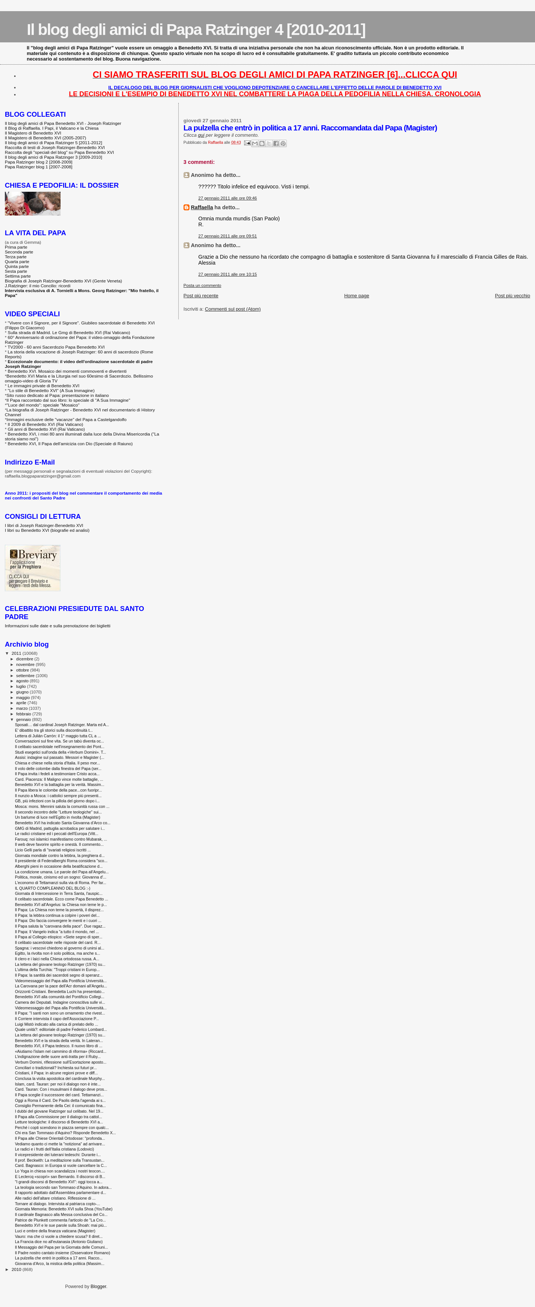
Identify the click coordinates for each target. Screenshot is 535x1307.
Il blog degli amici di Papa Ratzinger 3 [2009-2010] (53, 157)
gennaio (24, 719)
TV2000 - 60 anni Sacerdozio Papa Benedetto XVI (56, 346)
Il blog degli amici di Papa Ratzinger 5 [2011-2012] (53, 142)
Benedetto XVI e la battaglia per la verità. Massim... (59, 784)
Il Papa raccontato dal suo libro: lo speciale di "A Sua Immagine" (68, 400)
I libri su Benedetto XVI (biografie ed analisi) (47, 530)
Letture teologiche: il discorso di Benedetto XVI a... (59, 1122)
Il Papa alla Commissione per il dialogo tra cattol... (58, 1116)
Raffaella (202, 207)
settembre (26, 675)
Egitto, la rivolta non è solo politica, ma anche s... (57, 953)
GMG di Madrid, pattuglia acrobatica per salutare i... (60, 828)
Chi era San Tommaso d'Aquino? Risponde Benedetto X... (65, 1132)
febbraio (24, 714)
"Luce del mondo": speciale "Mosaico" (43, 404)
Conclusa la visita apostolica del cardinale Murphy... (60, 1078)
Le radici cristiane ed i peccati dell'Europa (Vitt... (56, 833)
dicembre (25, 659)
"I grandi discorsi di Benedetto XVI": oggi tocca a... (59, 1182)
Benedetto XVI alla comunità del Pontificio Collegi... (59, 996)
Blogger (98, 1286)
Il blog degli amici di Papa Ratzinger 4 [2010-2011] (196, 29)
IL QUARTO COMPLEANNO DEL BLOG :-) (52, 888)
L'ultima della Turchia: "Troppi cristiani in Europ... (57, 969)
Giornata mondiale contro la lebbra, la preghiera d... (60, 855)
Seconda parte (19, 251)
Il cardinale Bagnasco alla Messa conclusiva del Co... (61, 1214)
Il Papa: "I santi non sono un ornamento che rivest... (60, 1013)
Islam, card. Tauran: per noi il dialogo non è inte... (58, 1084)
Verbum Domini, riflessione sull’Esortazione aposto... (60, 1062)
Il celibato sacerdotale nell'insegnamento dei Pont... (59, 746)
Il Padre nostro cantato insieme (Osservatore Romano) (62, 1253)
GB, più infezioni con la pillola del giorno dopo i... (57, 801)
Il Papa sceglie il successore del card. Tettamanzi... (59, 1095)
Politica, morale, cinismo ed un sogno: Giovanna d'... (60, 877)
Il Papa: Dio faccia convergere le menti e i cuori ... (58, 920)
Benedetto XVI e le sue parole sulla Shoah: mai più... (61, 1225)
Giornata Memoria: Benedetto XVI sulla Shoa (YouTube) (64, 1209)
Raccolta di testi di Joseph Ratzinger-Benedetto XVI (55, 147)
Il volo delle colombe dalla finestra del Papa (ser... (58, 768)
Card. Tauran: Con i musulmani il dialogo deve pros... (61, 1089)
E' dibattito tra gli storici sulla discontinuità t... (54, 730)
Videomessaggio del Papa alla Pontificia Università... (61, 980)
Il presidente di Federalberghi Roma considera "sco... (61, 860)
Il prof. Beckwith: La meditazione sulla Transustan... (59, 1160)
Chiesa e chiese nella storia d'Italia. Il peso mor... (57, 763)
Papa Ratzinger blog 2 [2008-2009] (38, 161)
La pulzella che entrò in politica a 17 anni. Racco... (59, 1258)
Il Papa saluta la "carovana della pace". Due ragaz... (60, 926)
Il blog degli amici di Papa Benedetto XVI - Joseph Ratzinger (63, 123)
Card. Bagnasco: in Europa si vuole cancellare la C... (61, 1165)
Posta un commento (202, 285)
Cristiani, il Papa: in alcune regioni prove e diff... (56, 1073)
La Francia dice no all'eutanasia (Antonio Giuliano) (59, 1241)
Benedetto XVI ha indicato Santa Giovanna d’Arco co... (62, 823)
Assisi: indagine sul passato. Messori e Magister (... (59, 757)
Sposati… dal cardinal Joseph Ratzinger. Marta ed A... (62, 724)
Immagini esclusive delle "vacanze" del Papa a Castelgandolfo (67, 419)
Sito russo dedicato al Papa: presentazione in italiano (58, 395)
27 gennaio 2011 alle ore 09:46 (227, 198)
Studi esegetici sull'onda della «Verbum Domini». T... (60, 752)
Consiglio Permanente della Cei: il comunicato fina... (60, 1105)
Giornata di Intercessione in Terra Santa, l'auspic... (59, 893)
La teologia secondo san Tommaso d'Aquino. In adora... (63, 1187)
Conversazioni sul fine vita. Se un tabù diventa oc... (59, 741)
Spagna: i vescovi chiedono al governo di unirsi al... (59, 948)
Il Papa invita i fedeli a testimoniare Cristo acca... (57, 773)
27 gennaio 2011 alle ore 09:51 (227, 236)
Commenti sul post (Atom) (233, 309)
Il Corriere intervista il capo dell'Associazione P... (57, 1018)
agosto (23, 681)
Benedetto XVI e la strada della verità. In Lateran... (59, 1040)
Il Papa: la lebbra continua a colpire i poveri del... (57, 915)
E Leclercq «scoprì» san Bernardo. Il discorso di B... (60, 1176)
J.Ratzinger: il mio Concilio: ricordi (38, 285)
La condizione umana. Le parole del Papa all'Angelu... (62, 872)
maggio (23, 697)
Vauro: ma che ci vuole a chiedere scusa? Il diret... (59, 1236)
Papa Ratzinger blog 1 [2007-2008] (38, 166)
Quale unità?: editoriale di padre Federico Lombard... (61, 1029)
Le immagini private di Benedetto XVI (44, 385)
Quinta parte (17, 266)
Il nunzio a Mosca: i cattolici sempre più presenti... (58, 795)
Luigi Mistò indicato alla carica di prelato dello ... (56, 1024)
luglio (21, 686)
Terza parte (16, 256)
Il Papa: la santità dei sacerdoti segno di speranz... (59, 975)
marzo (22, 708)
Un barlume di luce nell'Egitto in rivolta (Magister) (57, 817)
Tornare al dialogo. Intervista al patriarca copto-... (57, 1203)
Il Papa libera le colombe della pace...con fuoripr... (58, 790)
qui (201, 135)
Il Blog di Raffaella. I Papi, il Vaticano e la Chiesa (51, 128)
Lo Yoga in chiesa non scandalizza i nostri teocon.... (60, 1171)
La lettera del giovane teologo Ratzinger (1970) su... (60, 964)
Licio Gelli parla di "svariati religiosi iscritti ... (53, 850)
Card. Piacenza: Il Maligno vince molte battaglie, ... (59, 779)
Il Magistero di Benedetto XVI (33, 132)
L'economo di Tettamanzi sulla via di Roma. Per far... (60, 882)
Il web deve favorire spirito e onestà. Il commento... (59, 844)
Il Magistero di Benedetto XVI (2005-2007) (45, 137)
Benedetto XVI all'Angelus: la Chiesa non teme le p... (61, 904)
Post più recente (201, 295)
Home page (356, 295)
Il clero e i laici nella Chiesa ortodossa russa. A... (57, 959)
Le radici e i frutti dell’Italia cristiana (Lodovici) (54, 1149)
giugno (23, 692)
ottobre (23, 670)
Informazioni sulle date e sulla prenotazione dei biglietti (57, 625)
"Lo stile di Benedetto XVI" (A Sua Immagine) (51, 390)
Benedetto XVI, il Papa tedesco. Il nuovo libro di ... (58, 1046)
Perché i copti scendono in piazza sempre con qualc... (62, 1127)
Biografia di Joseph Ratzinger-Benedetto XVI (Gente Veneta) (63, 280)
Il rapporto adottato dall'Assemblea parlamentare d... (60, 1192)
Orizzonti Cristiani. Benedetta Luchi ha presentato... (60, 991)
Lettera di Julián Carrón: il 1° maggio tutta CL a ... (58, 736)
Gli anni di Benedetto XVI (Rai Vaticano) (46, 429)
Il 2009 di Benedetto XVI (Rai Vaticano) (45, 424)
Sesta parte (16, 271)
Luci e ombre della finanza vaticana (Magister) (55, 1231)
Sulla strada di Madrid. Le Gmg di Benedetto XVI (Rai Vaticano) (69, 332)
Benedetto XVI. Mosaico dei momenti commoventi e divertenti (67, 371)
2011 (17, 653)
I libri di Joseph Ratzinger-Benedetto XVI (44, 525)
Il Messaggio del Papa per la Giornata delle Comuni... (61, 1247)
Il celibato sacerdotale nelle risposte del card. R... (58, 942)
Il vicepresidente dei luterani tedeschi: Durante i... (58, 1154)
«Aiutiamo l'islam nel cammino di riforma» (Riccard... (60, 1051)
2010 (17, 1269)
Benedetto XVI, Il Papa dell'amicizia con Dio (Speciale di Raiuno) (70, 443)
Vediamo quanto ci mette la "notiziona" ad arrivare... (60, 1144)
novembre (26, 664)
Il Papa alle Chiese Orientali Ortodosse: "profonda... (60, 1138)
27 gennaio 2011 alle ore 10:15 (227, 274)
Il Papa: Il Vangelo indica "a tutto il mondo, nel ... (57, 931)
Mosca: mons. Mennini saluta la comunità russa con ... (62, 806)
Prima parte (16, 247)
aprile (21, 703)
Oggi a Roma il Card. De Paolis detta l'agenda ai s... (60, 1100)
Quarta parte (17, 261)
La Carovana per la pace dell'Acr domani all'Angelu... (61, 986)
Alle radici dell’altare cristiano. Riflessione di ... (55, 1198)
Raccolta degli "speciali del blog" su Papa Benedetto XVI (59, 152)
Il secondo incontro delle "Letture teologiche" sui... (58, 812)
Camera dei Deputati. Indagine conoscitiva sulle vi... (60, 1002)
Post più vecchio (512, 295)
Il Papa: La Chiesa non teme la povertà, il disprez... (59, 910)
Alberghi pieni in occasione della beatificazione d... (59, 866)
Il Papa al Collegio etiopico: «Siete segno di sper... (58, 937)
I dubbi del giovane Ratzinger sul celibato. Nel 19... (59, 1111)
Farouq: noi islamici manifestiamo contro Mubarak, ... (61, 839)
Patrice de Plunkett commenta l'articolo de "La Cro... (60, 1220)
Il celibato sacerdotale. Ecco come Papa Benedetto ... (61, 899)
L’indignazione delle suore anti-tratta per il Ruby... (58, 1056)
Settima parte (18, 276)
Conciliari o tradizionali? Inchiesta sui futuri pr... (56, 1067)
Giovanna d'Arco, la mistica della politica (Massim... (59, 1263)
